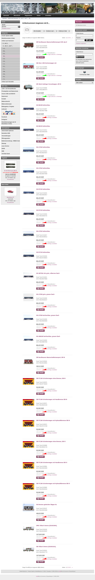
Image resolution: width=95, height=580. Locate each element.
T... (4, 79)
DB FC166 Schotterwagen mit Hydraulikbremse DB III (53, 420)
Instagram (4, 119)
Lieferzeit (4, 109)
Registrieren (28, 15)
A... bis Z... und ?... (8, 46)
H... (4, 61)
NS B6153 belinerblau (43, 126)
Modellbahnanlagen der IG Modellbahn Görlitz (9, 122)
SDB (3, 151)
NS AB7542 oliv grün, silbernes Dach (48, 273)
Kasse (38, 15)
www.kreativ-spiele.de (7, 130)
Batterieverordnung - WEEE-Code (11, 141)
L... (4, 69)
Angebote (4, 158)
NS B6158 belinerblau (43, 105)
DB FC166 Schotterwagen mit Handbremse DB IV (51, 462)
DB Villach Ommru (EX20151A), (46, 546)
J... (4, 63)
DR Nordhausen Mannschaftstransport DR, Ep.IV (51, 42)
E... (4, 56)
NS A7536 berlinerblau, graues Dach (47, 315)
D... (4, 53)
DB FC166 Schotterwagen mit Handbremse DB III (51, 399)
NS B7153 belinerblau (43, 210)
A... (4, 48)
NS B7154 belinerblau (43, 252)
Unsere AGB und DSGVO (8, 93)
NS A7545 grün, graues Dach (45, 294)
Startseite (6, 15)
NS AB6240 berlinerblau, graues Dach (48, 336)
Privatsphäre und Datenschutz (10, 91)
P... (4, 76)
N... (4, 74)
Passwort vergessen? (81, 43)
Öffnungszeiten (6, 138)
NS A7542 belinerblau (43, 168)
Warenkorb (17, 15)
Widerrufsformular (7, 104)
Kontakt (4, 99)
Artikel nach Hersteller (8, 81)
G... (4, 58)
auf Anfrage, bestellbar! (51, 117)
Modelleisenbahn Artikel (8, 38)
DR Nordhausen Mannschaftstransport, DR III (50, 357)
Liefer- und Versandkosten (9, 88)
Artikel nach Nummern (8, 40)
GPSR (3, 148)
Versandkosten (10, 179)
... (71, 37)
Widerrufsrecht (6, 101)
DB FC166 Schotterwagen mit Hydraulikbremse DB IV (53, 483)
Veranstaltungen (6, 135)
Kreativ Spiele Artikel (7, 35)
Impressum (5, 96)
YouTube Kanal (6, 153)
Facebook (4, 117)
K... (4, 66)
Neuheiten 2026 (6, 133)
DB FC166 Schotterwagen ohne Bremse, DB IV (51, 441)
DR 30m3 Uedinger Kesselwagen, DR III (48, 84)
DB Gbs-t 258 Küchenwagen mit (46, 63)
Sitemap (4, 143)
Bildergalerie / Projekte (8, 106)
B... (4, 51)
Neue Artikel (5, 184)
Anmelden (48, 15)
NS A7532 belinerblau (43, 231)
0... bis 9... (5, 43)
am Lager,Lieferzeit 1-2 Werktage (54, 54)
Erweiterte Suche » (6, 28)
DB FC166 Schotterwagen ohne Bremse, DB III (50, 378)
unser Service (5, 146)
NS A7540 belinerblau (43, 147)
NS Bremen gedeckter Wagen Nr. (46, 504)
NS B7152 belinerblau (43, 189)
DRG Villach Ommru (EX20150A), (46, 525)
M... (4, 71)
